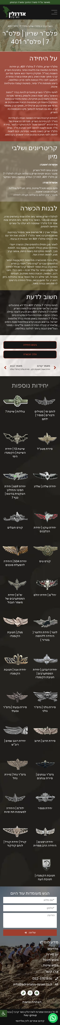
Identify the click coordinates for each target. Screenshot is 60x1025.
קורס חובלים (15, 527)
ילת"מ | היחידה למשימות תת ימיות (15, 810)
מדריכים (53, 949)
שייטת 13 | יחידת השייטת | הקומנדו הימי (15, 452)
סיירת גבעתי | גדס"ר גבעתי (15, 709)
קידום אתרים (37, 1020)
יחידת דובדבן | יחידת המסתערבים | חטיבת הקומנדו (45, 673)
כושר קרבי (47, 26)
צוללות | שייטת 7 (15, 411)
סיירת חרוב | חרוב (45, 741)
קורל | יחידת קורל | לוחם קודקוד (15, 843)
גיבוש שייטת (50, 965)
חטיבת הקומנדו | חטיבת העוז (45, 877)
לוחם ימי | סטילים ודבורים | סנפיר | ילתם (45, 415)
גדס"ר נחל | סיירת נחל (15, 776)
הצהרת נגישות (30, 1002)
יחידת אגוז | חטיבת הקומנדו (15, 671)
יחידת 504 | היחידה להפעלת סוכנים (15, 563)
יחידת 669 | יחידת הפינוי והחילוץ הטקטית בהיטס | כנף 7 (15, 492)
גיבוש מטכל (50, 960)
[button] (3, 1013)
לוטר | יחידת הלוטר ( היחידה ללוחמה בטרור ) (45, 636)
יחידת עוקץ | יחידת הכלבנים (45, 529)
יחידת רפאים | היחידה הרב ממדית (44, 843)
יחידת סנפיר (45, 808)
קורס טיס (45, 561)
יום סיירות (52, 954)
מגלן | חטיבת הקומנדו (15, 634)
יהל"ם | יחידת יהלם (45, 595)
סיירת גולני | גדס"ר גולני (45, 709)
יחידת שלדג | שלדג (45, 486)
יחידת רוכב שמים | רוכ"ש (15, 742)
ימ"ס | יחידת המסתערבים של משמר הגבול (15, 598)
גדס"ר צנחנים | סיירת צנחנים (45, 776)
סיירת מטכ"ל (45, 449)
